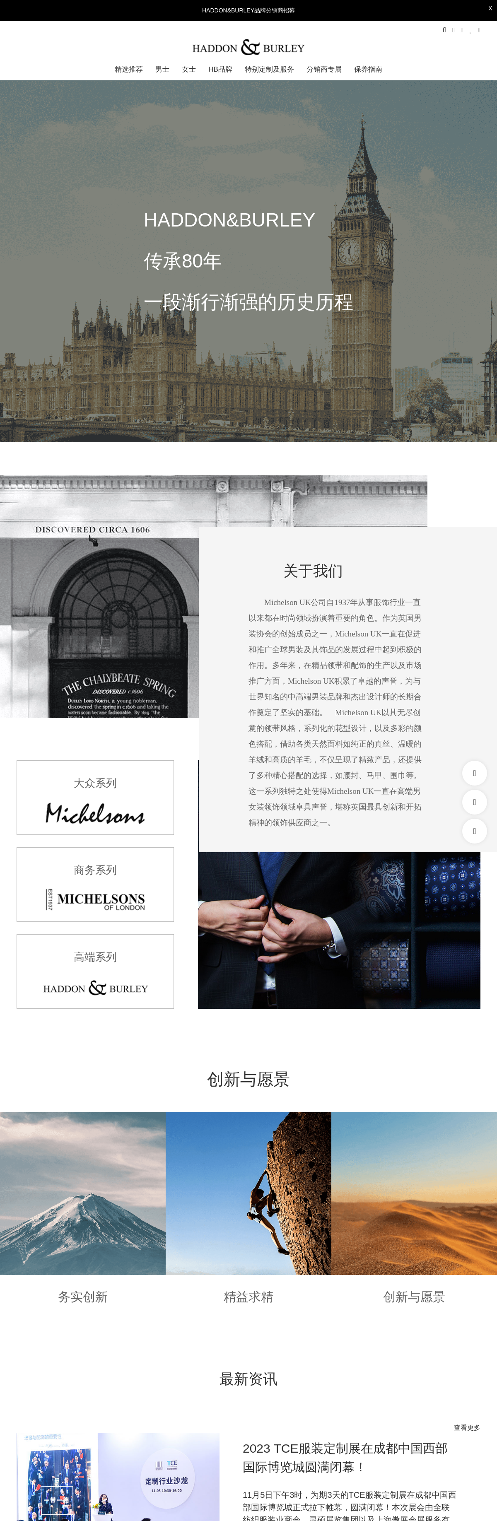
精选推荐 (129, 69)
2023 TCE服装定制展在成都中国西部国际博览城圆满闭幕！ (345, 1457)
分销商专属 (324, 69)
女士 (189, 69)
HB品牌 (220, 69)
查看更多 (467, 1427)
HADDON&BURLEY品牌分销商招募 (248, 10)
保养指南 (368, 69)
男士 (162, 69)
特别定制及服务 (269, 69)
